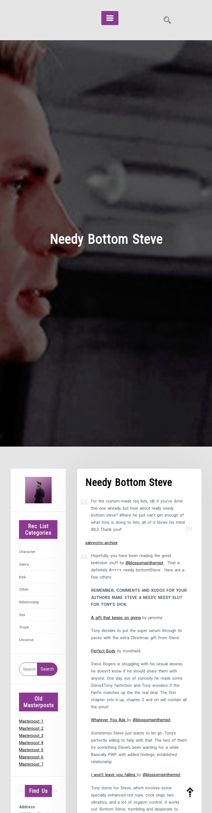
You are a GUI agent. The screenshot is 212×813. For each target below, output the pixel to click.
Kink (22, 577)
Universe (26, 640)
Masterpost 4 (31, 743)
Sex (22, 614)
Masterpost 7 (31, 764)
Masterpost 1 (31, 721)
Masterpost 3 (31, 735)
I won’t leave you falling (114, 775)
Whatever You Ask (109, 720)
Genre (24, 564)
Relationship (29, 602)
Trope (24, 627)
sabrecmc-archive (101, 543)
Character (27, 551)
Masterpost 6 (31, 757)
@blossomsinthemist (144, 563)
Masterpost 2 (31, 728)
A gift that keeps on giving (116, 617)
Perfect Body (103, 651)
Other (23, 589)
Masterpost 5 (31, 750)
